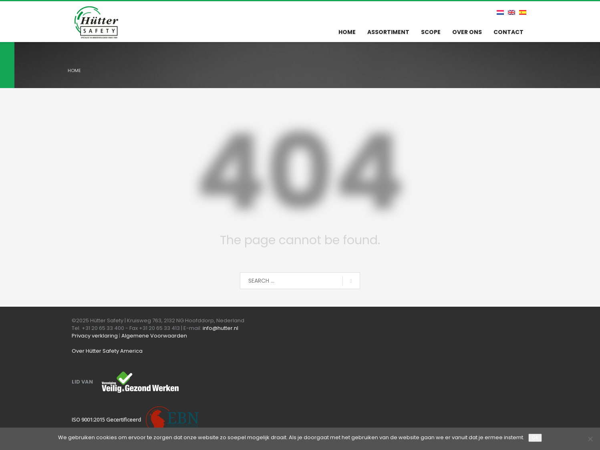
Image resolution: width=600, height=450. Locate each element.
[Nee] (590, 439)
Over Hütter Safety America (107, 351)
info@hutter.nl (220, 328)
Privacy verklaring (95, 336)
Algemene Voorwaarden (154, 336)
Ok (535, 437)
